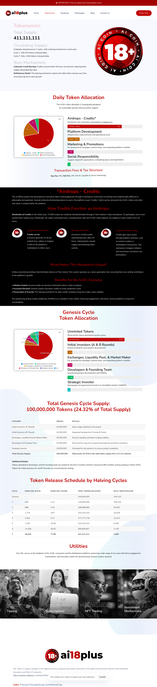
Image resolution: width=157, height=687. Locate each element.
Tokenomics (50, 13)
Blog (92, 13)
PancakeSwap (37, 684)
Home (36, 13)
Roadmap (65, 13)
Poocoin (24, 684)
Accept (102, 677)
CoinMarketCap (53, 684)
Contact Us (105, 13)
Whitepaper (79, 13)
